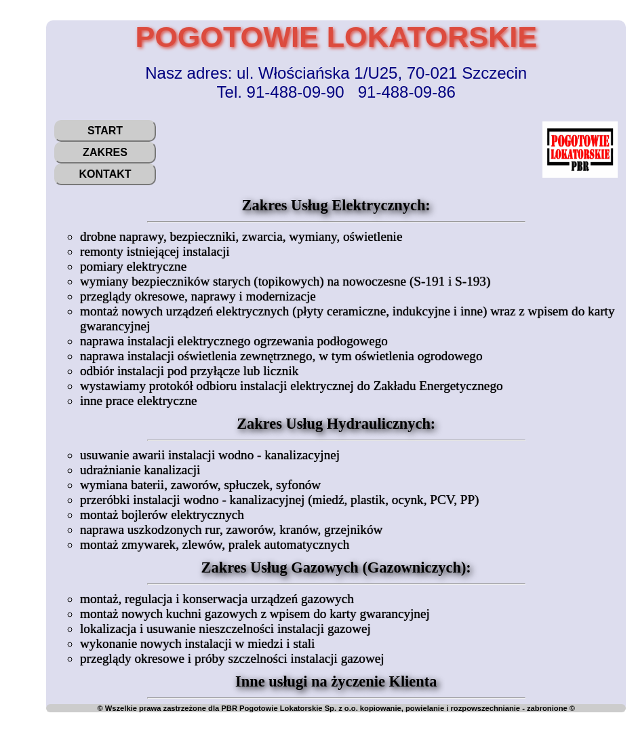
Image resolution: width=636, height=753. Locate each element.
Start (105, 130)
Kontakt (105, 174)
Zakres (105, 152)
